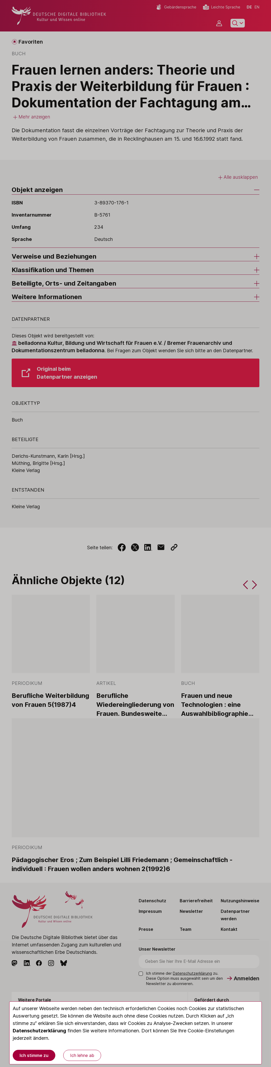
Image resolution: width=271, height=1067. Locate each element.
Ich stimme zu (34, 1055)
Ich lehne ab (82, 1055)
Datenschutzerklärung (39, 1030)
